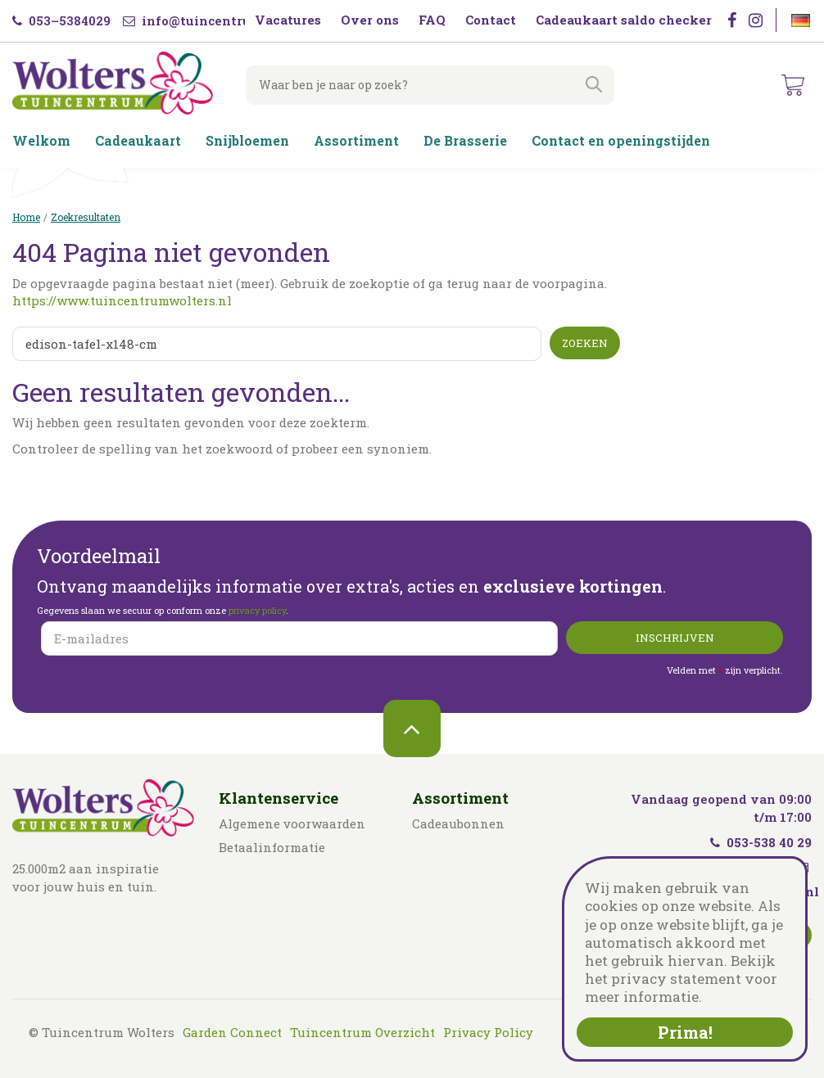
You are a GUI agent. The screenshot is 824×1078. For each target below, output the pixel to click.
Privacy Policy (488, 1032)
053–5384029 (61, 20)
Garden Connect (232, 1032)
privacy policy (257, 610)
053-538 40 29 (761, 842)
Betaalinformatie (272, 847)
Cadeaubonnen (458, 823)
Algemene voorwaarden (292, 823)
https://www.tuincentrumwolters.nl (122, 300)
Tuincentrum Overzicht (362, 1032)
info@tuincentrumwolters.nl (226, 20)
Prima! (685, 1032)
